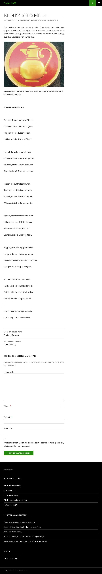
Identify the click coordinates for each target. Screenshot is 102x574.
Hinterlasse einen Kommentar (46, 20)
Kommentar (9, 372)
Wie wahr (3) (17, 532)
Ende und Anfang (11, 495)
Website (8, 428)
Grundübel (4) (34, 343)
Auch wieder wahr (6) (13, 486)
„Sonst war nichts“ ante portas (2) (30, 536)
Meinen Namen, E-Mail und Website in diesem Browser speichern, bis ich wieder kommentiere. (34, 444)
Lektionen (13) (10, 490)
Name (7, 406)
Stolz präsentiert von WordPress (15, 571)
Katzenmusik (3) (10, 505)
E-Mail (8, 417)
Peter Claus (9, 522)
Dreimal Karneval (34, 333)
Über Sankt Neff (10, 559)
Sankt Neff (10, 3)
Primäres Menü (99, 3)
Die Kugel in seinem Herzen (15, 500)
